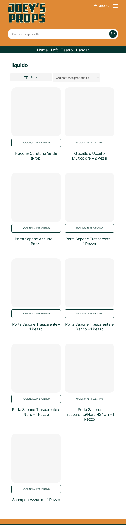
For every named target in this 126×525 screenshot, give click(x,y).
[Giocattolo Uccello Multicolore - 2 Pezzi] (89, 111)
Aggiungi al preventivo (36, 142)
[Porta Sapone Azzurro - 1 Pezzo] (36, 197)
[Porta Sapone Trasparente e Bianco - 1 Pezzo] (89, 282)
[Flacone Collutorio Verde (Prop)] (36, 111)
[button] (42, 50)
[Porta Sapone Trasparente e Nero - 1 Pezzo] (36, 368)
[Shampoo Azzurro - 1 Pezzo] (36, 458)
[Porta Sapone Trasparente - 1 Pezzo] (89, 197)
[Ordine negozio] (76, 77)
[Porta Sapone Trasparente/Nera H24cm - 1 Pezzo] (89, 368)
